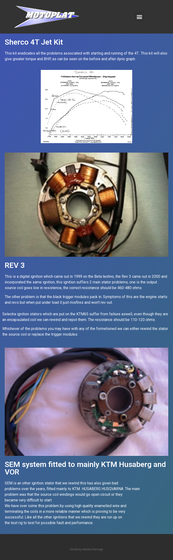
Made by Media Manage (86, 549)
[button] (139, 16)
